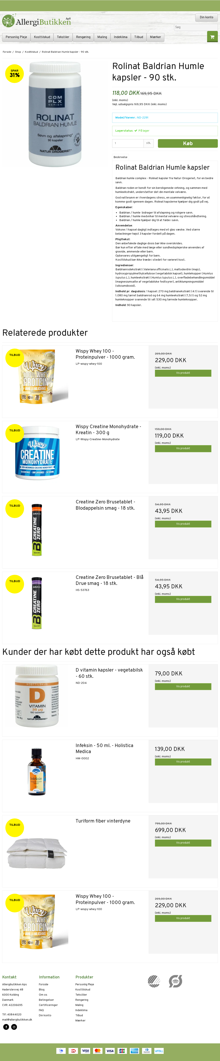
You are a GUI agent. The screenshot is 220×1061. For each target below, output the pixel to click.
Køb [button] (188, 143)
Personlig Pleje (16, 37)
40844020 (11, 1014)
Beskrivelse (120, 157)
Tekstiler (63, 37)
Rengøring (83, 37)
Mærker (155, 37)
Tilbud (138, 37)
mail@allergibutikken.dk (17, 1020)
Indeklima (120, 37)
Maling (102, 37)
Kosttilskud (42, 37)
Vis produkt (183, 373)
